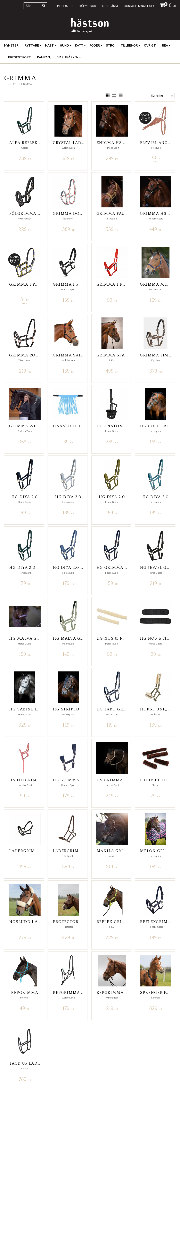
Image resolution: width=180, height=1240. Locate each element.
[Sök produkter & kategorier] (35, 5)
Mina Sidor (11, 1185)
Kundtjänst (11, 1189)
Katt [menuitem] (79, 45)
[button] (107, 95)
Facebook (98, 1185)
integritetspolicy (66, 1222)
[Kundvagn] (167, 5)
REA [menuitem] (165, 45)
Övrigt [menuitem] (150, 45)
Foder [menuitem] (95, 45)
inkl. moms (142, 1207)
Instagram (99, 1189)
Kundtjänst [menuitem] (110, 6)
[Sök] (44, 6)
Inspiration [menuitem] (65, 6)
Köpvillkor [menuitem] (88, 6)
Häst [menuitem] (49, 45)
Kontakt (9, 1193)
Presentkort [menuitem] (19, 57)
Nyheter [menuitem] (11, 45)
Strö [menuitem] (110, 45)
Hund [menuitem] (64, 45)
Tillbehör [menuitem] (129, 45)
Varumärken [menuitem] (68, 57)
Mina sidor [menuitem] (146, 6)
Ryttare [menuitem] (32, 45)
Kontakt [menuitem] (130, 6)
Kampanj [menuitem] (44, 57)
